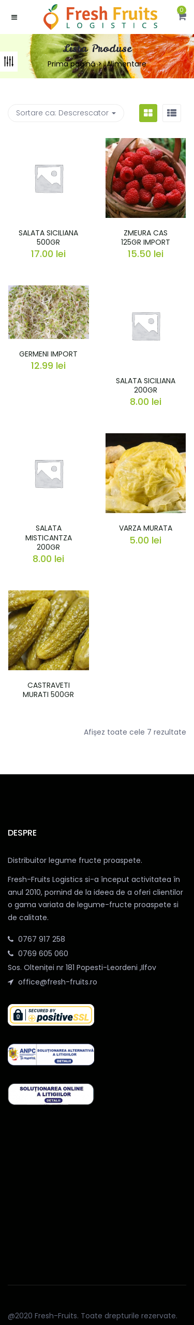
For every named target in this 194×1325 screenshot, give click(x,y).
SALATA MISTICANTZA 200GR (48, 537)
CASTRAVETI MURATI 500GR (48, 690)
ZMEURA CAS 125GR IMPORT (145, 237)
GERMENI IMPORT (48, 354)
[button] (181, 17)
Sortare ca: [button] (66, 113)
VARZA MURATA (145, 528)
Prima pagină (71, 64)
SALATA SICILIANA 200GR (145, 385)
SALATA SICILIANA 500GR (48, 237)
